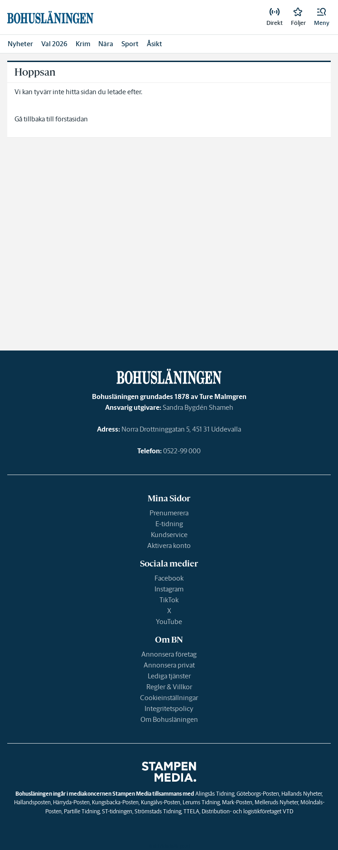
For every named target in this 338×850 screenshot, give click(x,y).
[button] (322, 17)
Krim (83, 43)
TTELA (191, 811)
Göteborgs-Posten (258, 793)
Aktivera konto (169, 545)
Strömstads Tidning (158, 811)
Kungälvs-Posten (160, 802)
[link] (275, 17)
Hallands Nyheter (301, 793)
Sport (130, 43)
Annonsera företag (169, 654)
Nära (105, 43)
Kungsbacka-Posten (115, 802)
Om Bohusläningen (169, 719)
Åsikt (154, 43)
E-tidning (169, 523)
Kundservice (169, 534)
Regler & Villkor (169, 686)
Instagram (169, 589)
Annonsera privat (169, 665)
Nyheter (20, 43)
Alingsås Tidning (214, 793)
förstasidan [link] (71, 119)
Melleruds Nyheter (276, 802)
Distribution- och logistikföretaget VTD (247, 811)
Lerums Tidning (201, 802)
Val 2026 (54, 43)
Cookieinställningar (169, 697)
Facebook (169, 578)
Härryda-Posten (71, 802)
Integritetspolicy (169, 708)
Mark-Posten (237, 802)
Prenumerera (169, 513)
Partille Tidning (82, 811)
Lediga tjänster (169, 676)
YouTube (169, 621)
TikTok (169, 599)
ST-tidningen (117, 811)
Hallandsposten (32, 802)
